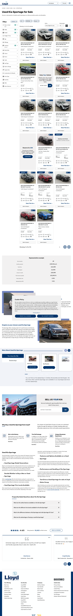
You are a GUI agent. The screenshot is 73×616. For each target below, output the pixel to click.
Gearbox (10, 46)
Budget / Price (10, 35)
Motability (6, 596)
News (38, 594)
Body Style (10, 50)
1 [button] (59, 247)
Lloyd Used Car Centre (26, 609)
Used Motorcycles (8, 588)
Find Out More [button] (36, 312)
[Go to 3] (36, 374)
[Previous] (65, 564)
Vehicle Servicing (8, 598)
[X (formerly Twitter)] (61, 580)
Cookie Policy (57, 588)
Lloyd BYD (23, 600)
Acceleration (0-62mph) (10, 73)
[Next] (69, 564)
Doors (10, 56)
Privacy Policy (57, 584)
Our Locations (40, 590)
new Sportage (8, 479)
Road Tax (10, 79)
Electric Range (10, 66)
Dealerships (13, 360)
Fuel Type (10, 63)
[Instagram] (57, 580)
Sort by (46, 23)
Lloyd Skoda (23, 601)
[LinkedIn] (59, 580)
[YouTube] (63, 580)
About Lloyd (40, 588)
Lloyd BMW (23, 584)
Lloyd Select (40, 598)
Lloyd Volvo (23, 596)
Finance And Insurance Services (61, 590)
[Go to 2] (31, 374)
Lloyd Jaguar (24, 590)
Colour (10, 53)
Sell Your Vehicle (41, 584)
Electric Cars (7, 590)
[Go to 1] (26, 374)
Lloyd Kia (23, 592)
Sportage (19, 8)
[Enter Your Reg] (43, 85)
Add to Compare (26, 60)
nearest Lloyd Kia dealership (53, 489)
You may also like (13, 356)
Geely (22, 603)
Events (38, 596)
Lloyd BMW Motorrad (26, 605)
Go (50, 85)
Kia (14, 8)
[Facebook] (55, 580)
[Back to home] (5, 3)
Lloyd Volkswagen (25, 594)
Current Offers (7, 592)
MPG (10, 83)
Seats (10, 60)
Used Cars (9, 8)
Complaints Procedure (59, 592)
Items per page (62, 23)
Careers (39, 592)
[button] (25, 316)
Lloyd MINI (23, 586)
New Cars (6, 584)
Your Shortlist (40, 586)
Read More (10, 441)
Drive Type (10, 76)
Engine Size (10, 70)
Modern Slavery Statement (60, 596)
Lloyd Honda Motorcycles (27, 607)
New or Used (10, 25)
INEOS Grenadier (25, 598)
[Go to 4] (41, 374)
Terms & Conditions (58, 586)
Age (10, 39)
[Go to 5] (46, 374)
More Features (10, 86)
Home (3, 8)
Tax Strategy (57, 594)
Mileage (10, 42)
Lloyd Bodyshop (41, 600)
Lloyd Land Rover (25, 588)
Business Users (7, 594)
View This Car (30, 57)
